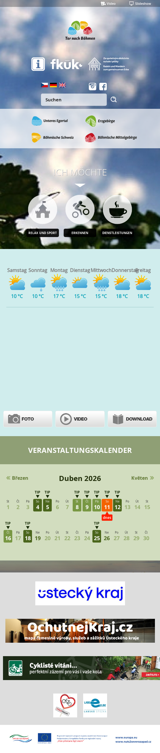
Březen (20, 478)
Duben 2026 (80, 478)
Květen (139, 478)
